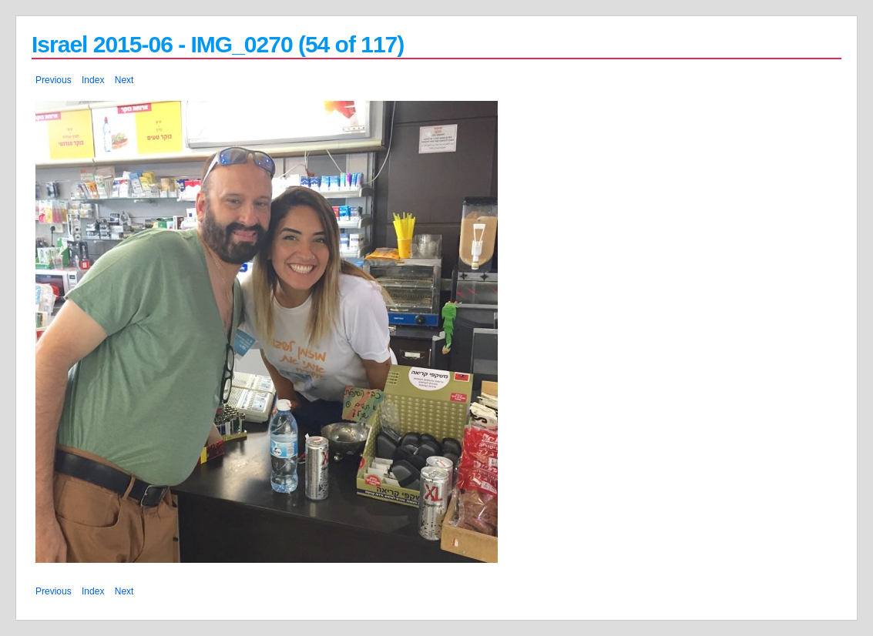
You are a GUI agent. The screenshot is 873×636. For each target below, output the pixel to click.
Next (124, 80)
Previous (53, 80)
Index (93, 80)
